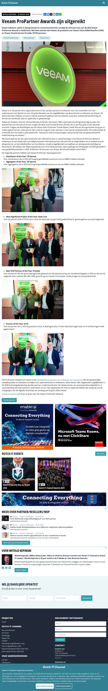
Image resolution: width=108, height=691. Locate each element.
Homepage (6, 635)
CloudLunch (6, 662)
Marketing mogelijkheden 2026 (13, 643)
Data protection (29, 38)
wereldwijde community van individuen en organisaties (60, 380)
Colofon (4, 641)
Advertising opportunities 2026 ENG (15, 649)
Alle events (101, 454)
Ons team (5, 633)
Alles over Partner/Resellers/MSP (16, 543)
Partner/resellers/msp (11, 38)
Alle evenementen (8, 630)
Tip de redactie (9, 400)
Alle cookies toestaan (45, 686)
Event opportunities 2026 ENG (13, 651)
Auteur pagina (21, 570)
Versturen (87, 598)
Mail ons (58, 658)
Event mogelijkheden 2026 (11, 646)
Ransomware (44, 38)
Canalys (4, 660)
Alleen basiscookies (63, 686)
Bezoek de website (9, 394)
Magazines (6, 638)
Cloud (4, 622)
